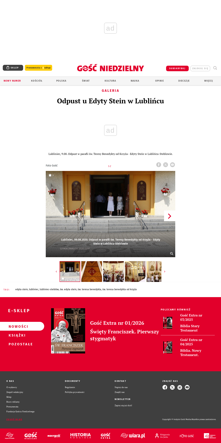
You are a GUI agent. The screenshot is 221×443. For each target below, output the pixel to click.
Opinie (159, 80)
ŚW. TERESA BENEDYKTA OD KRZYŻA (119, 289)
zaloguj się (200, 68)
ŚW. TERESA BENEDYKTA (89, 289)
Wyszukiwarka (215, 68)
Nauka (135, 80)
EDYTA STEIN (21, 289)
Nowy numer (12, 80)
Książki (17, 335)
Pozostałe (17, 344)
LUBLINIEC (34, 289)
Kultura (110, 80)
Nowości (17, 326)
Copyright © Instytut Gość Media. (176, 419)
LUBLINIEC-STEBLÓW (49, 289)
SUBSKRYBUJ (177, 68)
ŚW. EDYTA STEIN (68, 289)
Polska (61, 80)
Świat (86, 80)
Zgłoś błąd (14, 419)
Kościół (37, 80)
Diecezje (184, 80)
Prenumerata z (38, 68)
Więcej (208, 80)
